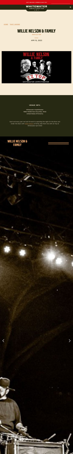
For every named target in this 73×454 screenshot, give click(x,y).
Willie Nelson (29, 123)
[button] (36, 7)
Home (6, 24)
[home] (36, 8)
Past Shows (15, 24)
